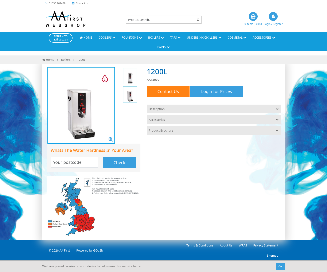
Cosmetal (237, 37)
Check (119, 162)
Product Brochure (161, 130)
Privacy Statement (265, 245)
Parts (163, 47)
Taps (175, 37)
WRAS (243, 245)
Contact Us (168, 91)
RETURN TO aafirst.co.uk (60, 38)
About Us (226, 245)
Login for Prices (216, 91)
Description (157, 109)
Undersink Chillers (204, 37)
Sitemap (272, 255)
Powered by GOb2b (89, 250)
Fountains (132, 37)
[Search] (198, 20)
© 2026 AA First (59, 250)
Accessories (264, 37)
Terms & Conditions (200, 245)
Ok (280, 266)
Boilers (156, 37)
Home (86, 37)
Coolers (107, 37)
